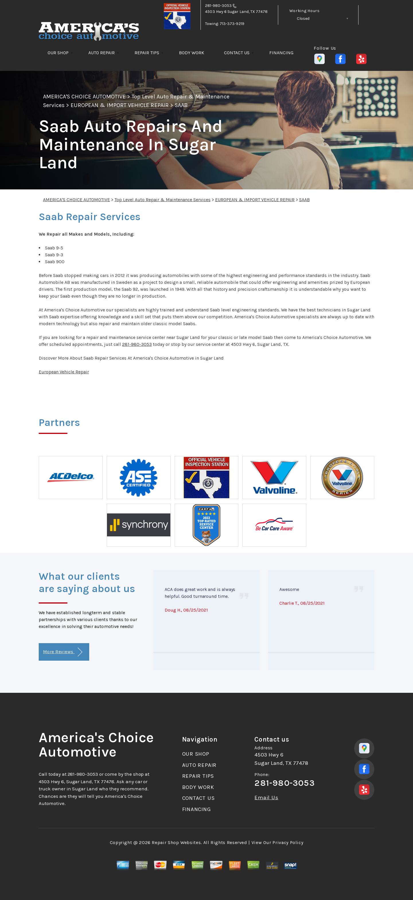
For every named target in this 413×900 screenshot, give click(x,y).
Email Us (266, 797)
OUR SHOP (58, 52)
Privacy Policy (287, 842)
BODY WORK (191, 52)
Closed (303, 18)
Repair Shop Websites (176, 842)
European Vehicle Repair (64, 372)
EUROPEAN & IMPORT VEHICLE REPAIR (119, 105)
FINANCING (281, 52)
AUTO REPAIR (101, 52)
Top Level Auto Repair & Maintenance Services (162, 199)
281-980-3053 (218, 5)
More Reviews (62, 652)
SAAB (181, 105)
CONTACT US (237, 52)
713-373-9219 (232, 23)
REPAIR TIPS (147, 52)
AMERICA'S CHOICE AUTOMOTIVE (84, 96)
